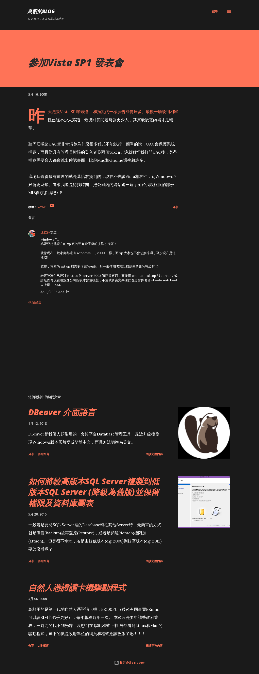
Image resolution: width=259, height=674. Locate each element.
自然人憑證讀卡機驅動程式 (76, 587)
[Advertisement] (96, 344)
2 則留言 (43, 645)
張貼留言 (34, 302)
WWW (42, 207)
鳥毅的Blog (41, 11)
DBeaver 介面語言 (61, 412)
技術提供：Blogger (129, 662)
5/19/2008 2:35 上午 (55, 292)
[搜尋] (215, 11)
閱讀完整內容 (154, 454)
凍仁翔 (45, 232)
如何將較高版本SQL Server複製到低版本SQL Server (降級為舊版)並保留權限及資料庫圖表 (93, 492)
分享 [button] (175, 207)
